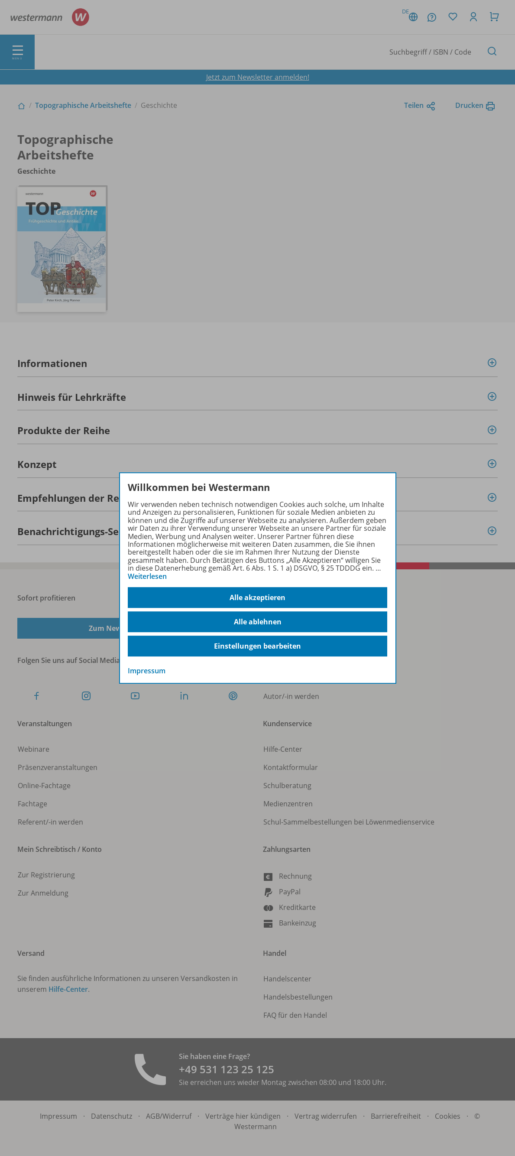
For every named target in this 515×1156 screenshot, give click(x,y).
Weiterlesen (147, 576)
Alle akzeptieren (257, 597)
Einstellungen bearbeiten (257, 646)
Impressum (146, 670)
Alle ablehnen (258, 622)
